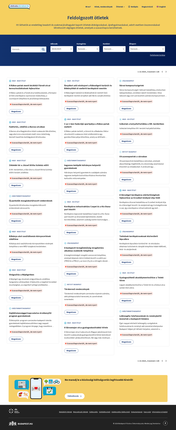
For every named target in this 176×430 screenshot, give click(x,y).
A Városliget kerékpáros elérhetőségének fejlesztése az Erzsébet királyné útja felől (139, 196)
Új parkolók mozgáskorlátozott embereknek (30, 200)
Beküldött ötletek (65, 412)
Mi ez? (88, 6)
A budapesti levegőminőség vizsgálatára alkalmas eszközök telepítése (84, 249)
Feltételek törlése (157, 55)
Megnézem (16, 111)
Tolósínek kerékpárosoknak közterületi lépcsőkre (138, 238)
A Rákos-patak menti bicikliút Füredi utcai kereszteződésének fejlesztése (29, 87)
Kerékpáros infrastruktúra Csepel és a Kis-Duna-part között (87, 208)
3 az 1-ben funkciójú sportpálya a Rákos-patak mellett (86, 125)
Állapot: (132, 44)
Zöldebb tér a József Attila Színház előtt (29, 165)
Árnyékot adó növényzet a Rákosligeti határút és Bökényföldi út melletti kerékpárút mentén (88, 87)
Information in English (160, 412)
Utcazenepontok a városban (133, 156)
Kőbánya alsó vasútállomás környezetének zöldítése (30, 238)
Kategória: (81, 44)
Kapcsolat (147, 412)
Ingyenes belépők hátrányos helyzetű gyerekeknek (82, 167)
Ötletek (120, 6)
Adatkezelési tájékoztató (121, 412)
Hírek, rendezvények (103, 6)
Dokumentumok (136, 412)
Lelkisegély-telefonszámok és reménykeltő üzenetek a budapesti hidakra (140, 317)
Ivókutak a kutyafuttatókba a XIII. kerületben (141, 123)
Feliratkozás (73, 396)
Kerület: (106, 44)
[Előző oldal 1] (162, 71)
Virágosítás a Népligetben (21, 274)
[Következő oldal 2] (166, 71)
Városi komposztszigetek (131, 85)
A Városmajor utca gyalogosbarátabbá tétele (86, 327)
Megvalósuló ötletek (80, 412)
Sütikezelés (93, 412)
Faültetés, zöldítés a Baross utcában (27, 126)
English (161, 6)
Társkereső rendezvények (76, 289)
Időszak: (54, 44)
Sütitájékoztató (104, 412)
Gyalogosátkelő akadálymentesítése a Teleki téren (141, 279)
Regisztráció (147, 6)
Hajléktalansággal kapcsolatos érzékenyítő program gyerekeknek (30, 315)
